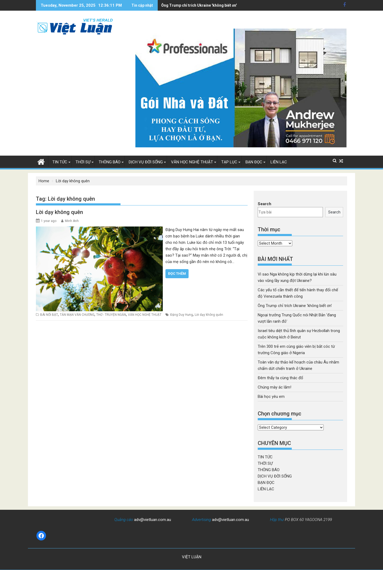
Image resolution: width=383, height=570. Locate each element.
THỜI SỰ (83, 162)
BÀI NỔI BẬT (49, 315)
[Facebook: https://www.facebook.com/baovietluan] (41, 535)
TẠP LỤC (229, 162)
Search (264, 203)
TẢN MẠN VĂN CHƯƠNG (77, 315)
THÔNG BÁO (109, 162)
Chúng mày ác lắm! (274, 387)
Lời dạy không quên (59, 212)
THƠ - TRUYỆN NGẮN (111, 315)
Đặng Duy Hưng (181, 315)
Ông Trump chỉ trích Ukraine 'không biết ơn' (175, 5)
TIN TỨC (59, 162)
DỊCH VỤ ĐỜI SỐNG (146, 162)
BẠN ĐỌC (253, 162)
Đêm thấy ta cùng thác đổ (280, 377)
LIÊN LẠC (278, 162)
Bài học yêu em (271, 396)
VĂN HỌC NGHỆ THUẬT (192, 162)
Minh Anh (72, 221)
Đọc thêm (177, 274)
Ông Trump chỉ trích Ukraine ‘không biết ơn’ (295, 305)
